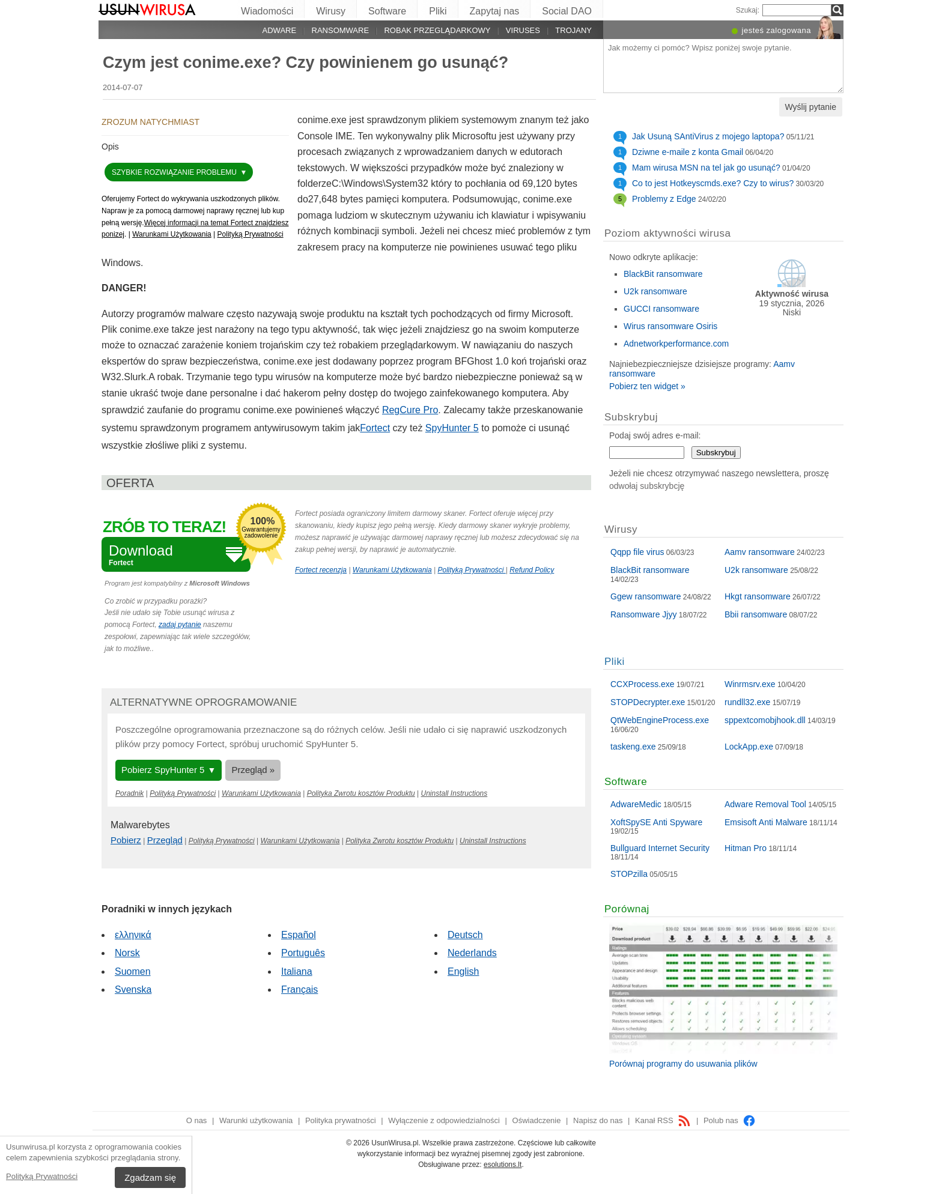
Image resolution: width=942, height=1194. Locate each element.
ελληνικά (133, 935)
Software (387, 11)
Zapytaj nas (495, 11)
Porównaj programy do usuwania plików (683, 1063)
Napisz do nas (597, 1120)
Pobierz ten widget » (647, 386)
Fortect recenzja (321, 570)
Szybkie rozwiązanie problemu (175, 172)
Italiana (296, 971)
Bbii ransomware (756, 614)
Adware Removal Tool (765, 804)
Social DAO (567, 11)
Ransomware (340, 30)
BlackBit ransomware (663, 274)
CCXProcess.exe (642, 684)
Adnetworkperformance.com (676, 343)
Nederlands (472, 953)
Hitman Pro (746, 848)
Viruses (523, 30)
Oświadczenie (536, 1120)
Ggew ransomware (645, 596)
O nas (196, 1120)
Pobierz (126, 840)
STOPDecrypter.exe (647, 702)
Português (303, 953)
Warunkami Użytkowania (171, 234)
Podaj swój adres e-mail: (655, 435)
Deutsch (465, 935)
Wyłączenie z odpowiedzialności (444, 1120)
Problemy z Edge (664, 199)
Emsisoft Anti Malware (766, 822)
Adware (280, 30)
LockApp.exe (749, 746)
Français (299, 989)
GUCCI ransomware (661, 309)
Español (298, 935)
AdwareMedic (635, 804)
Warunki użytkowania (256, 1120)
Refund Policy (531, 570)
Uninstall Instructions (454, 793)
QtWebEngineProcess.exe (659, 720)
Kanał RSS (663, 1120)
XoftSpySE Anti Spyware (656, 822)
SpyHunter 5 (452, 428)
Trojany (573, 30)
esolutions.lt (502, 1164)
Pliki (437, 11)
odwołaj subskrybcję (646, 486)
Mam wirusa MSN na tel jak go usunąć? (706, 167)
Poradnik (129, 793)
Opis (110, 146)
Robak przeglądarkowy (437, 30)
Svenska (133, 989)
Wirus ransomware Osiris (670, 326)
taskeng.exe (633, 746)
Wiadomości (267, 11)
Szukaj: (747, 10)
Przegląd (165, 840)
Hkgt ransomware (758, 596)
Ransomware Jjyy (643, 614)
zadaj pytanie (180, 624)
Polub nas (729, 1120)
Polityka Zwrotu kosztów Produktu (361, 793)
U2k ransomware (655, 291)
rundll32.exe (747, 702)
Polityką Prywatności (41, 1176)
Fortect (375, 428)
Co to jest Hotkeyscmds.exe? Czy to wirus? (713, 183)
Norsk (127, 953)
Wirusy (330, 11)
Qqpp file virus (637, 552)
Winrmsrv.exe (750, 684)
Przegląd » (253, 770)
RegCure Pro (410, 410)
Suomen (133, 971)
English (463, 971)
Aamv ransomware (760, 552)
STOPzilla (629, 874)
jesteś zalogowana (776, 30)
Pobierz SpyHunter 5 (162, 770)
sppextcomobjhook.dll (765, 720)
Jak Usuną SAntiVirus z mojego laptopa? (708, 136)
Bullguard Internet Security (660, 848)
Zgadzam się (150, 1177)
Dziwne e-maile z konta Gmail (687, 152)
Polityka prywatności (340, 1120)
